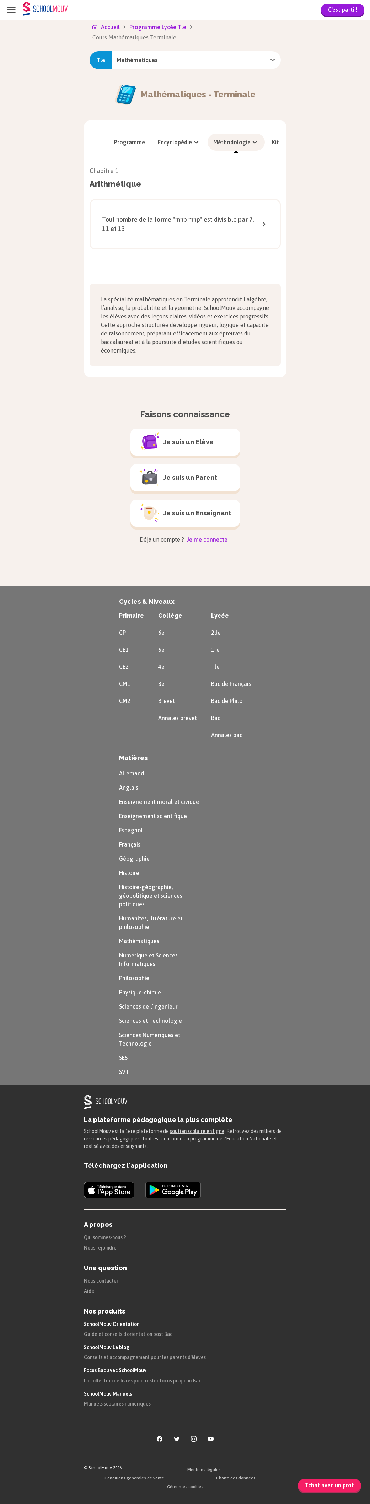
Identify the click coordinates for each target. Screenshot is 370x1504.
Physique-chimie (140, 992)
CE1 (124, 649)
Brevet (166, 701)
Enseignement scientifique (153, 816)
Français (129, 844)
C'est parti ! (342, 9)
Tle (215, 667)
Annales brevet (177, 718)
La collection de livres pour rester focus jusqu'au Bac (142, 1381)
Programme (129, 142)
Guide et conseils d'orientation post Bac (128, 1334)
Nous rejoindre (100, 1248)
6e (161, 632)
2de (216, 632)
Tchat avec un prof (329, 1485)
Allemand (131, 773)
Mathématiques (139, 941)
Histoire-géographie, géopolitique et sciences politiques (150, 895)
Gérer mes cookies (185, 1486)
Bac (215, 718)
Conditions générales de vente (134, 1478)
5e (161, 649)
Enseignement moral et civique (159, 802)
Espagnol (131, 830)
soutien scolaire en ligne (197, 1131)
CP (122, 632)
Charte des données (236, 1478)
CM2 (124, 701)
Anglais (128, 787)
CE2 (124, 667)
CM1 (124, 684)
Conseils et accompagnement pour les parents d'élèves (145, 1357)
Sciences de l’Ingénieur (148, 1006)
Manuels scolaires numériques (117, 1404)
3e (161, 684)
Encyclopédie (179, 142)
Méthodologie (236, 142)
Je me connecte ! (208, 539)
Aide (89, 1291)
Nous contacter (101, 1281)
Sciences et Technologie (150, 1020)
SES (123, 1057)
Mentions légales (204, 1469)
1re (215, 649)
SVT (124, 1072)
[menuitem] (129, 142)
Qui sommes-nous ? (105, 1237)
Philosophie (134, 978)
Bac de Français (231, 684)
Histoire (129, 873)
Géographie (134, 858)
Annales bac (226, 735)
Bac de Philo (227, 701)
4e (161, 667)
